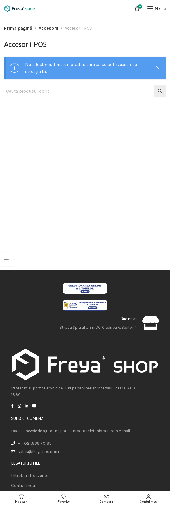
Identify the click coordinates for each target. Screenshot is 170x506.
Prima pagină (18, 28)
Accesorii (48, 28)
